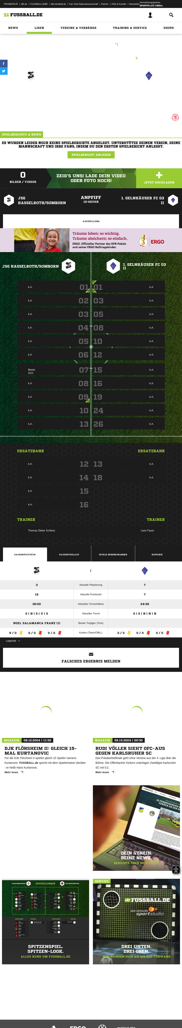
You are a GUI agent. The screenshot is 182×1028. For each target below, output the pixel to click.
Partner (104, 4)
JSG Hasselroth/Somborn (30, 266)
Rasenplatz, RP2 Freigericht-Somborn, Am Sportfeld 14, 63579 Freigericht (91, 58)
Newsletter (134, 4)
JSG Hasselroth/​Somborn (31, 92)
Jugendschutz (74, 1014)
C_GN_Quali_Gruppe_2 (91, 45)
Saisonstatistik (25, 554)
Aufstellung (91, 221)
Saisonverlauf (69, 554)
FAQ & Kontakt (119, 4)
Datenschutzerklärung (28, 1014)
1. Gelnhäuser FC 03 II (149, 90)
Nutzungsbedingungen (53, 1014)
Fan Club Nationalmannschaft (83, 4)
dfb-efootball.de (58, 4)
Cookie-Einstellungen (119, 1014)
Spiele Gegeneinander (113, 554)
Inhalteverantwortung (95, 1014)
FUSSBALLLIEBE (39, 4)
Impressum (8, 1014)
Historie (157, 554)
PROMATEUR (11, 4)
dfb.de (24, 4)
